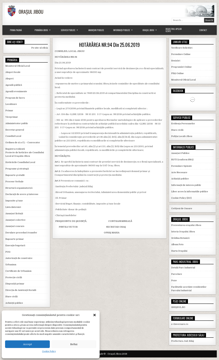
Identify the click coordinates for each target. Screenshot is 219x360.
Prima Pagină (16, 30)
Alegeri (9, 78)
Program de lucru (15, 98)
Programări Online (181, 67)
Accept (27, 344)
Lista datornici (13, 207)
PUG (7, 252)
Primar (9, 110)
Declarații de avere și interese (21, 194)
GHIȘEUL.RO (178, 307)
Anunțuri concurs (14, 226)
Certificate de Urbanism (18, 271)
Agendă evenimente (16, 91)
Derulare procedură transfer (21, 232)
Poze (174, 280)
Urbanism (10, 264)
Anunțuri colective (15, 220)
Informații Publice (121, 30)
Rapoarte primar (14, 239)
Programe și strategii (17, 168)
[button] (94, 315)
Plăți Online (177, 73)
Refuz (74, 344)
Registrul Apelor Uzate (174, 30)
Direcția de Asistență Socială (20, 290)
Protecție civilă (13, 277)
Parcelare (176, 274)
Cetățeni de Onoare (181, 208)
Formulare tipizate (181, 166)
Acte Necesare (179, 172)
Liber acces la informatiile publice (189, 191)
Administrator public (16, 123)
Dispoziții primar (14, 283)
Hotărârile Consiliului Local (20, 162)
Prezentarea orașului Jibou (186, 225)
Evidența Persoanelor (183, 123)
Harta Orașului (179, 251)
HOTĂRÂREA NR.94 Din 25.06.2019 (109, 44)
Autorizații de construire (18, 258)
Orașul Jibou (148, 30)
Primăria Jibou (41, 30)
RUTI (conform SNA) (182, 159)
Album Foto (177, 244)
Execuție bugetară (15, 245)
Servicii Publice (68, 30)
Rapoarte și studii (14, 175)
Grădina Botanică (180, 238)
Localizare (11, 104)
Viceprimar (11, 117)
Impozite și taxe (14, 200)
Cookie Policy (49, 351)
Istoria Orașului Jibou (183, 231)
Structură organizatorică (18, 188)
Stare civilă (11, 296)
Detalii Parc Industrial (183, 267)
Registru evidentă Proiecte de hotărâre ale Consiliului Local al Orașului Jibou (24, 152)
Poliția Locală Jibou (181, 136)
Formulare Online (180, 54)
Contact (203, 30)
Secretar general (14, 130)
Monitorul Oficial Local (17, 66)
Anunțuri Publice (96, 30)
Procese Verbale (14, 181)
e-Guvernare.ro (179, 324)
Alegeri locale (12, 72)
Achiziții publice (14, 303)
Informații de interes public (186, 185)
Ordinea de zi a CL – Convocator (22, 142)
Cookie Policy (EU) (181, 198)
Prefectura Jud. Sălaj (182, 341)
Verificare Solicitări (181, 48)
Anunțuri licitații (14, 213)
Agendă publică (13, 85)
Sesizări (175, 60)
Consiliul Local (13, 136)
